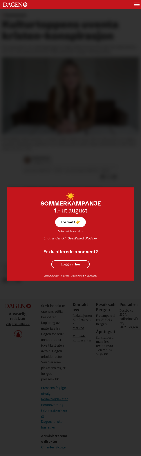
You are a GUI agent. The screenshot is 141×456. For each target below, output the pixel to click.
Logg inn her (70, 264)
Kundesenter (82, 340)
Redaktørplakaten (54, 399)
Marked (78, 328)
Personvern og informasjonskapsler (54, 410)
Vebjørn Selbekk (18, 324)
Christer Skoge (53, 447)
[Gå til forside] (15, 4)
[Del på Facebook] (5, 280)
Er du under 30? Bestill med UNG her (70, 238)
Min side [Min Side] (79, 336)
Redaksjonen (82, 315)
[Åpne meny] (137, 5)
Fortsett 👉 (70, 222)
